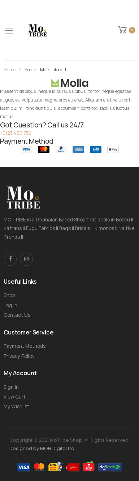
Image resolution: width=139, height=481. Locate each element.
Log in (10, 305)
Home (10, 70)
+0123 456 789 (15, 133)
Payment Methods (24, 346)
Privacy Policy (19, 356)
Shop (9, 295)
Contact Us (17, 315)
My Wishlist (16, 406)
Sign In (11, 387)
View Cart (15, 397)
